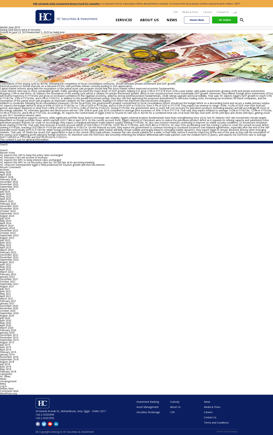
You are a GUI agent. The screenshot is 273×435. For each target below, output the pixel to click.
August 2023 (7, 237)
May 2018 (5, 369)
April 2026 (5, 174)
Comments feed (9, 391)
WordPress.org (8, 393)
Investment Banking (147, 401)
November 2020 (9, 308)
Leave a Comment (32, 142)
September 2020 (9, 313)
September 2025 (9, 186)
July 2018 (5, 364)
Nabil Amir (59, 32)
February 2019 (8, 352)
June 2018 (5, 366)
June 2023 (5, 242)
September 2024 (9, 213)
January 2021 (7, 303)
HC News (16, 142)
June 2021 (5, 291)
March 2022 (6, 271)
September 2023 (9, 235)
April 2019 (5, 349)
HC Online (225, 20)
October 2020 (7, 310)
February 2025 (8, 203)
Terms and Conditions (216, 422)
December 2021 (9, 279)
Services (124, 20)
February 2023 (8, 252)
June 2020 (5, 320)
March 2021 (6, 298)
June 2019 (5, 347)
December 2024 (9, 206)
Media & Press (190, 12)
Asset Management (147, 407)
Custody (174, 401)
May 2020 (5, 323)
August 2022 (7, 262)
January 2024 (7, 228)
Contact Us (223, 12)
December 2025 (9, 181)
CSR (175, 12)
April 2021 (5, 296)
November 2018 (9, 357)
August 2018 (7, 361)
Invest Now (197, 20)
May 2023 (5, 245)
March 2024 (6, 225)
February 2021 (8, 301)
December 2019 (9, 335)
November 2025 (9, 184)
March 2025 (6, 201)
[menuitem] (235, 12)
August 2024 (7, 216)
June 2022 (5, 264)
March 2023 (6, 250)
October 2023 (7, 233)
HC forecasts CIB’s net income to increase (24, 157)
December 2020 (9, 305)
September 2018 (9, 359)
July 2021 (5, 288)
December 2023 (9, 230)
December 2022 (9, 254)
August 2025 (7, 189)
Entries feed (6, 388)
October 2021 (7, 281)
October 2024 (7, 211)
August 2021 (7, 286)
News (172, 20)
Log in (3, 386)
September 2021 (9, 284)
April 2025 (5, 198)
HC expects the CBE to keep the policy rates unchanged (31, 155)
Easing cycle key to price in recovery (20, 29)
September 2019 (9, 340)
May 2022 (5, 267)
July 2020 (5, 318)
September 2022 (9, 259)
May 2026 (5, 172)
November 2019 (9, 337)
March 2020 (6, 327)
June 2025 (5, 194)
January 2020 (7, 332)
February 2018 (8, 371)
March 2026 (6, 177)
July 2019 (5, 344)
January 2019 (7, 354)
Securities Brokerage (148, 412)
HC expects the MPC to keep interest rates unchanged (30, 160)
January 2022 (7, 276)
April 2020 (5, 325)
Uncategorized (8, 381)
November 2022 (9, 257)
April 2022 (5, 269)
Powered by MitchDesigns (227, 431)
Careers (207, 12)
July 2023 (5, 240)
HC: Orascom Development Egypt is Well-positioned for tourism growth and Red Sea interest (52, 164)
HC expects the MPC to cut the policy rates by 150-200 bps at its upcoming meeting (47, 162)
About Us (149, 20)
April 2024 (5, 223)
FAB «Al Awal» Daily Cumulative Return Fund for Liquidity (66, 3)
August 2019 (7, 342)
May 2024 (5, 220)
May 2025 (5, 196)
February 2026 (8, 179)
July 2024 (5, 218)
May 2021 (5, 293)
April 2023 (5, 247)
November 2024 (9, 208)
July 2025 (5, 191)
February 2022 (8, 274)
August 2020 (7, 315)
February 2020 (8, 330)
